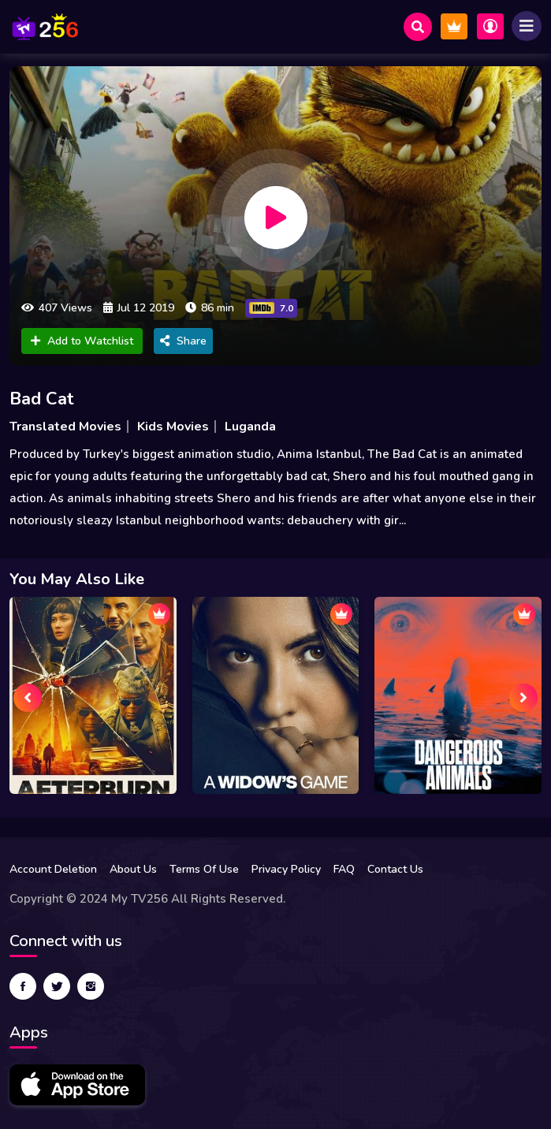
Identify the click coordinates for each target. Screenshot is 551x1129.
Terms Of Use (204, 869)
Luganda (250, 426)
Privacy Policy (286, 869)
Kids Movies (173, 426)
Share (183, 340)
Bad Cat (41, 399)
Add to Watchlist (82, 340)
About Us (133, 869)
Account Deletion (53, 869)
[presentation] (27, 698)
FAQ (344, 869)
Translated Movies (65, 426)
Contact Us (395, 869)
